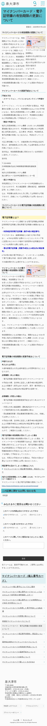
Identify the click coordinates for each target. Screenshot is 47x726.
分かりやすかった (10, 515)
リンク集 (16, 720)
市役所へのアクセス (10, 706)
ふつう (23, 515)
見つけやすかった (10, 528)
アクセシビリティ (32, 706)
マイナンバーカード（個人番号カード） (22, 578)
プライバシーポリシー (11, 712)
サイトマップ (27, 720)
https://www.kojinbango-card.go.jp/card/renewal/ (20, 486)
